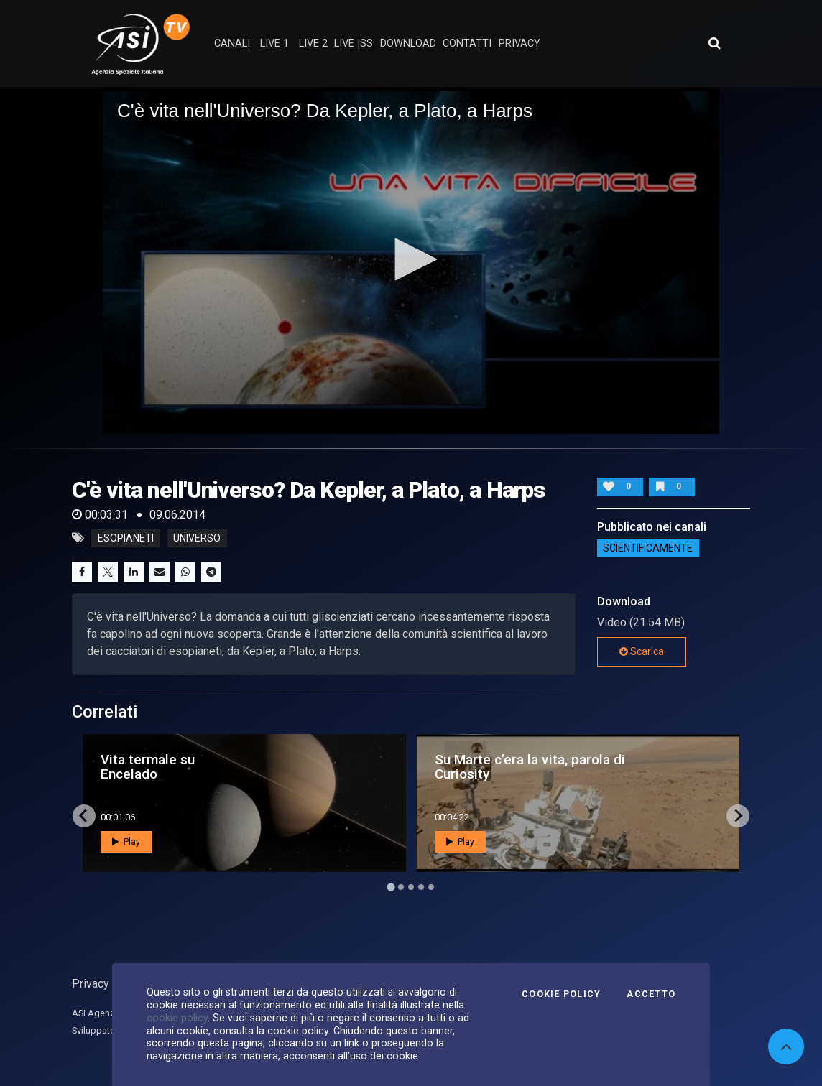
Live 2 (313, 43)
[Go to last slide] (84, 815)
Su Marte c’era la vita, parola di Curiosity (530, 766)
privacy (519, 43)
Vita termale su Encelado (148, 766)
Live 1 (274, 43)
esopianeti (126, 538)
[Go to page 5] (431, 887)
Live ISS (353, 43)
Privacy (90, 983)
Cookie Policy (561, 994)
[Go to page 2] (401, 887)
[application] (411, 260)
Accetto (651, 994)
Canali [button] (232, 43)
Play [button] (126, 842)
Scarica (641, 651)
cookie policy (177, 1018)
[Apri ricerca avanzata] (714, 43)
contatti (467, 43)
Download (408, 43)
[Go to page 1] (390, 887)
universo (197, 538)
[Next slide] (737, 815)
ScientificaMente (648, 548)
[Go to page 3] (411, 887)
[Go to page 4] (421, 887)
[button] (411, 259)
